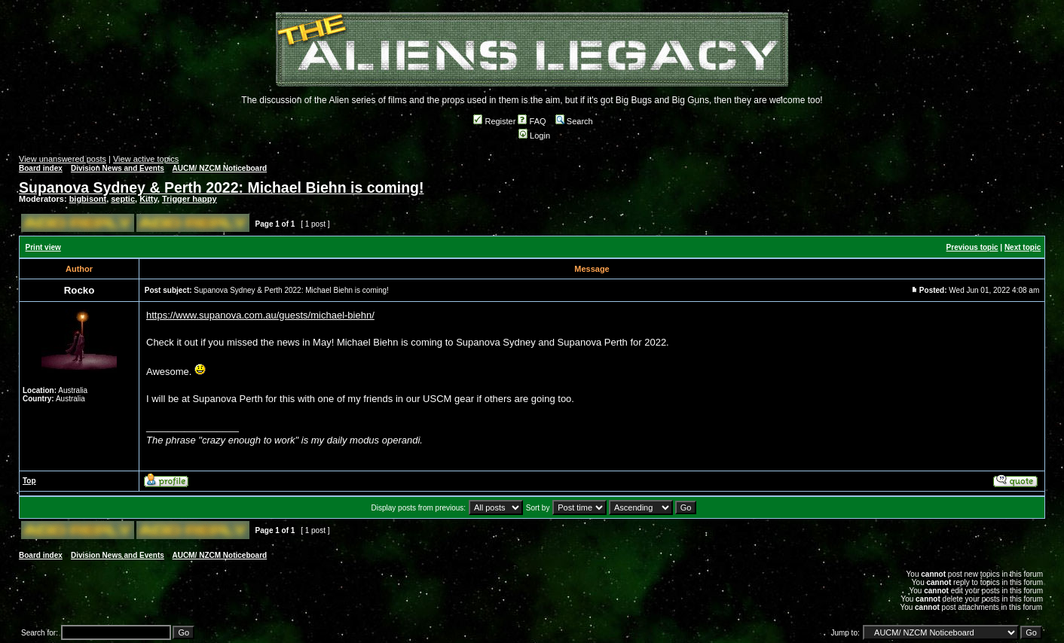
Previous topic (972, 247)
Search (574, 121)
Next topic (1022, 247)
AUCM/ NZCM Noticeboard (220, 168)
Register (494, 121)
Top (29, 481)
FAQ (532, 121)
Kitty (148, 198)
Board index (41, 168)
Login (534, 135)
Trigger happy (189, 198)
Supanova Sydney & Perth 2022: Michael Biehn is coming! (221, 187)
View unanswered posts (62, 158)
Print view (43, 247)
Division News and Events (117, 168)
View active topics (146, 158)
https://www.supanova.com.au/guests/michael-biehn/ (260, 315)
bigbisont (88, 198)
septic (123, 198)
